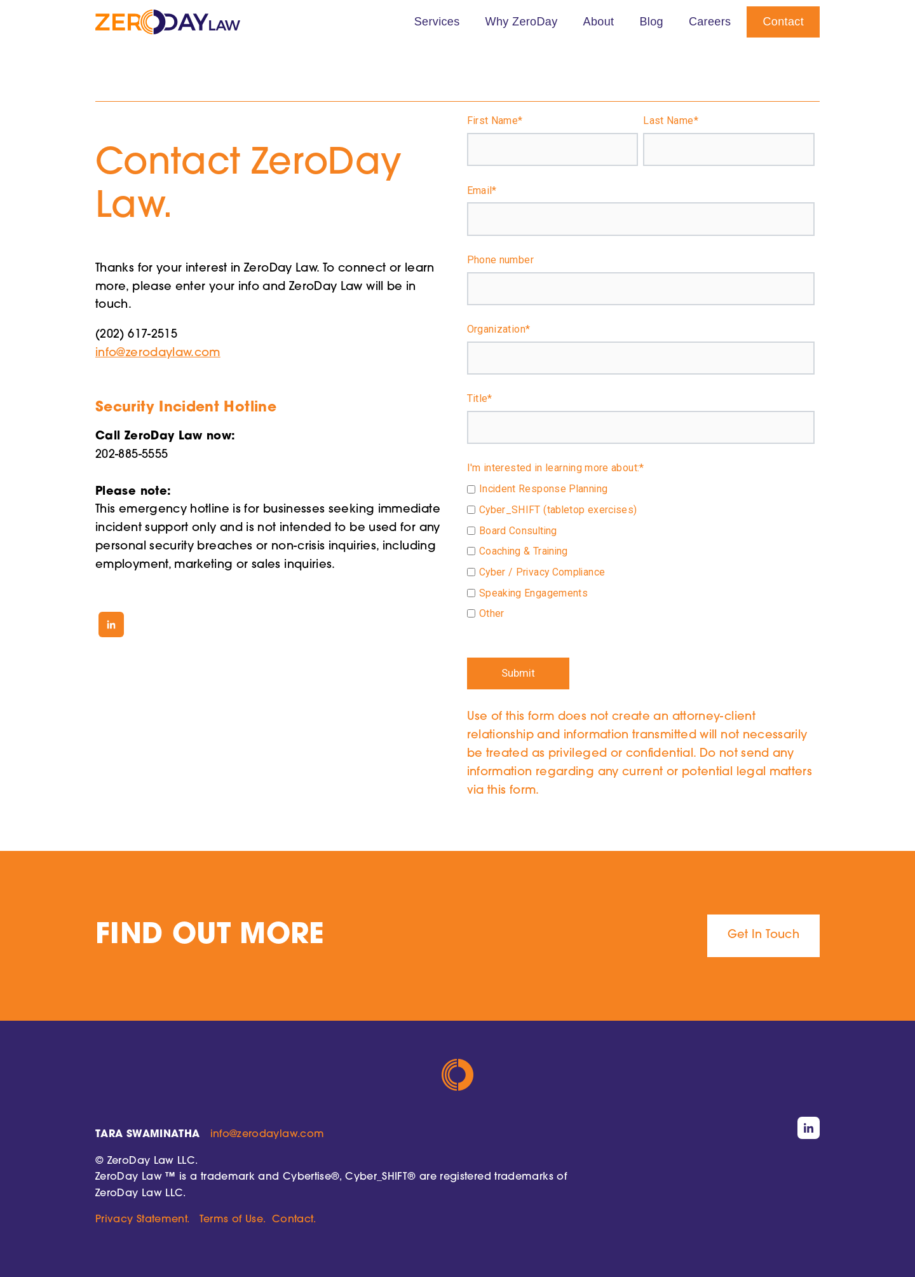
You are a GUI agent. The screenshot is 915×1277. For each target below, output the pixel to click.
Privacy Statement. (142, 1220)
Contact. (294, 1220)
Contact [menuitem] (783, 21)
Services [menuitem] (437, 21)
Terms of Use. (233, 1220)
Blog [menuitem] (651, 21)
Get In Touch (763, 935)
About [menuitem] (598, 21)
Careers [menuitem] (710, 21)
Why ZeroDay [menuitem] (521, 21)
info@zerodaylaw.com (157, 353)
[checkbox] (641, 553)
